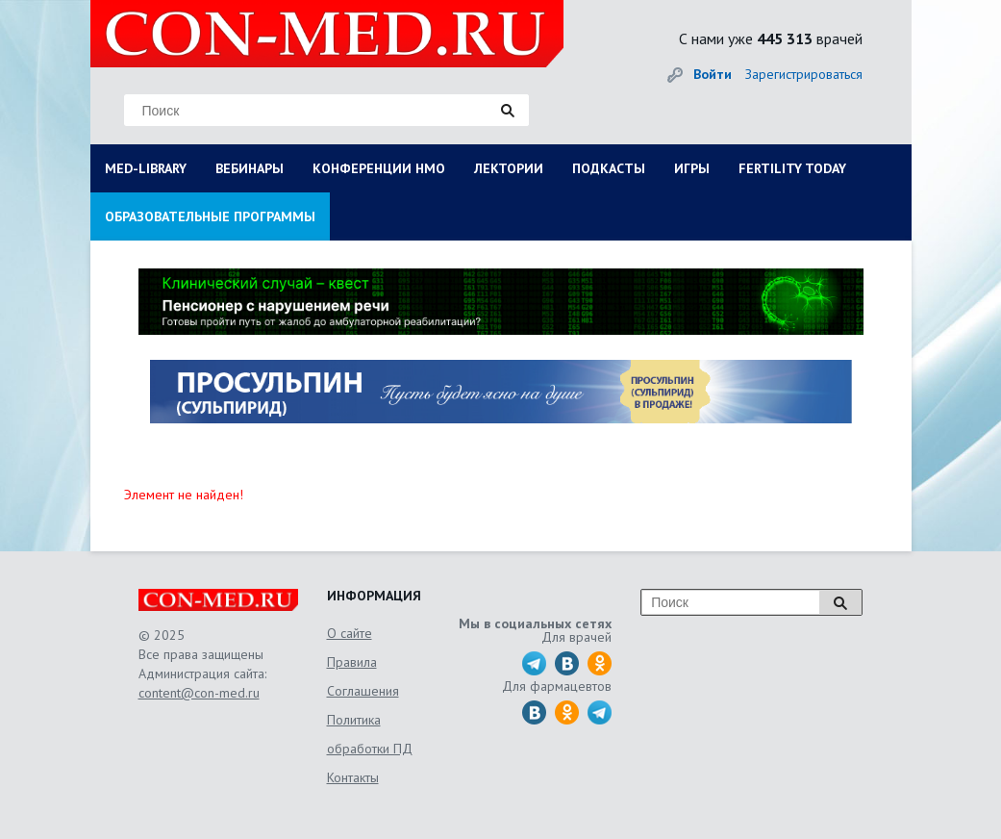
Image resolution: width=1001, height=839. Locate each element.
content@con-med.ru (199, 692)
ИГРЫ (692, 168)
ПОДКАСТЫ (608, 168)
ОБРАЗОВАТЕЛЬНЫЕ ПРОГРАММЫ (210, 216)
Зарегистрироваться (804, 74)
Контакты (353, 777)
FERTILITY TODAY (792, 168)
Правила (352, 662)
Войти (712, 74)
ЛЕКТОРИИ (508, 168)
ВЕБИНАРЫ (249, 168)
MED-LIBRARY (146, 168)
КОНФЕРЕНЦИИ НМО (379, 168)
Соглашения (363, 690)
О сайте (349, 633)
